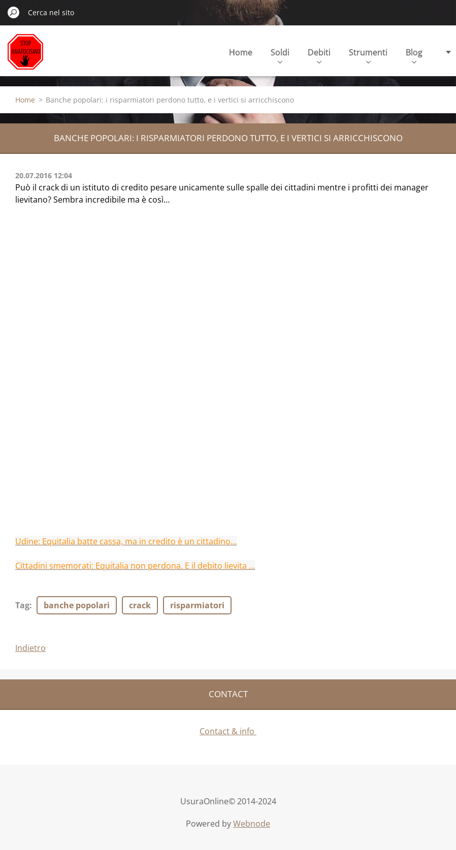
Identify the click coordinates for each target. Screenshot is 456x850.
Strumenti (368, 55)
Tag (22, 605)
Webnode (251, 823)
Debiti (319, 55)
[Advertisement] (228, 464)
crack (140, 605)
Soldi (280, 55)
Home (240, 52)
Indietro (30, 647)
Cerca (14, 12)
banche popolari (77, 605)
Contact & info (228, 731)
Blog (414, 55)
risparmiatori (197, 605)
